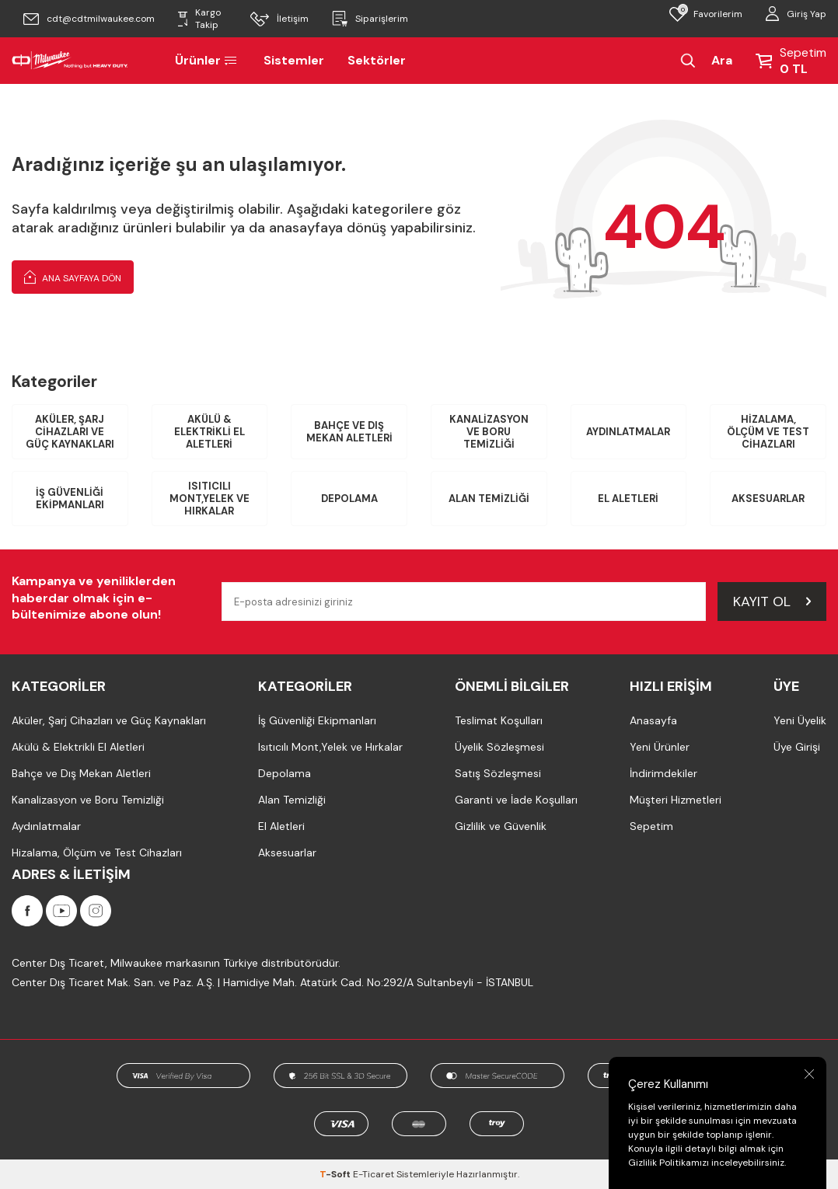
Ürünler (207, 60)
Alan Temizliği (489, 498)
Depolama (349, 498)
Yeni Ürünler (660, 747)
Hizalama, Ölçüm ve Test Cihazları (768, 431)
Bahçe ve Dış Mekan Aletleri (349, 432)
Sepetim (651, 826)
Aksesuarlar (768, 498)
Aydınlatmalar (628, 431)
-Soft (336, 1174)
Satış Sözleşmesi (498, 773)
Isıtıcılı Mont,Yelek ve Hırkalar (209, 498)
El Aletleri (628, 498)
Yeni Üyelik (799, 720)
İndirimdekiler (663, 773)
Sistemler (294, 60)
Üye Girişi (796, 747)
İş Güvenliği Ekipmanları (70, 498)
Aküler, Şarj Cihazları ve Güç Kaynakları (70, 431)
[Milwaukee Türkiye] (70, 60)
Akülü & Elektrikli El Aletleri (209, 431)
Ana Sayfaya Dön (72, 276)
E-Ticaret (373, 1174)
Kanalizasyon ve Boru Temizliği (489, 431)
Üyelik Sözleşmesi (499, 747)
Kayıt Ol (772, 601)
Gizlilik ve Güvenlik (500, 826)
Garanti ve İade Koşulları (516, 800)
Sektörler (376, 60)
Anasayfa (653, 720)
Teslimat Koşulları (499, 720)
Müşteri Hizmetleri (675, 800)
